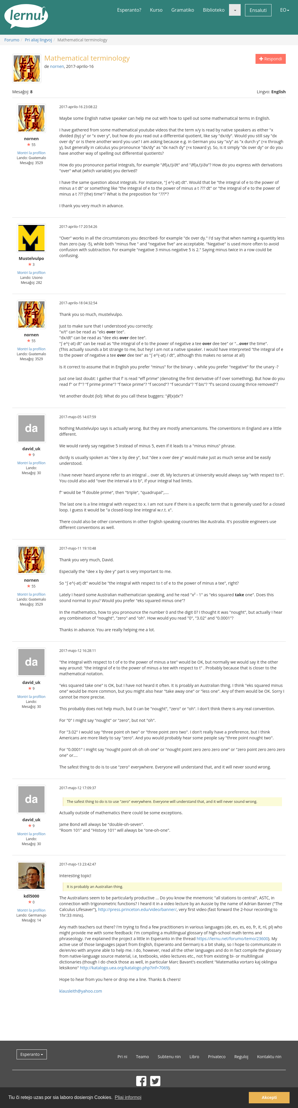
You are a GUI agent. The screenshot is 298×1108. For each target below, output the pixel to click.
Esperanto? (129, 10)
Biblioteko (214, 10)
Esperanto (31, 1054)
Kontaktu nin (269, 1056)
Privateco (217, 1056)
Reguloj (241, 1056)
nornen (57, 66)
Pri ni (122, 1056)
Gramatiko (182, 10)
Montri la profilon (31, 152)
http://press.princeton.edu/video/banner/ (137, 909)
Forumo (11, 40)
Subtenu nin (169, 1056)
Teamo (142, 1056)
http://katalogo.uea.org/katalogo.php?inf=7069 (124, 967)
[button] (235, 10)
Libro (194, 1056)
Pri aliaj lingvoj (38, 40)
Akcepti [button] (269, 1097)
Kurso (156, 10)
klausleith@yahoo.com (80, 991)
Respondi (270, 58)
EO (284, 10)
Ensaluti (258, 10)
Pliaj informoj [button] (128, 1097)
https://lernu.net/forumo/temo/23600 (232, 938)
